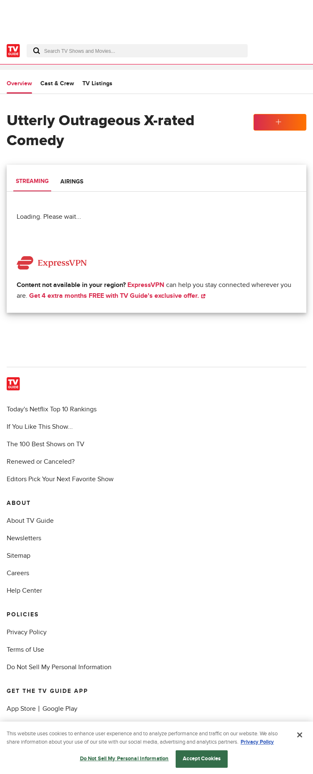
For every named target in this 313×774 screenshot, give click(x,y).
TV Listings (97, 83)
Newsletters (24, 538)
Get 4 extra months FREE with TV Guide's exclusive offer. (117, 296)
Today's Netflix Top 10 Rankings (52, 409)
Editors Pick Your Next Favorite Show (60, 479)
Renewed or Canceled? (41, 461)
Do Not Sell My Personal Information (59, 667)
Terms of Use (25, 649)
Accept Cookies (202, 760)
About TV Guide (30, 521)
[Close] (300, 736)
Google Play (59, 709)
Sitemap (18, 555)
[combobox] (137, 50)
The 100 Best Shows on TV (45, 444)
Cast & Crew (57, 83)
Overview (19, 83)
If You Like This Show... (40, 427)
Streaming (32, 181)
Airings (71, 181)
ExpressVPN (145, 285)
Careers (18, 573)
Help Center (24, 590)
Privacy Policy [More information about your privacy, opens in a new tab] (257, 743)
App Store (21, 709)
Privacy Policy (27, 632)
